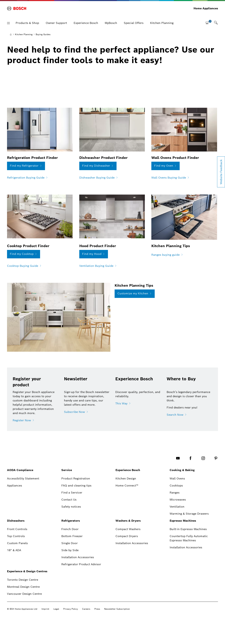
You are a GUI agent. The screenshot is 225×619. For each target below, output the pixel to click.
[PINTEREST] (216, 457)
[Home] (11, 34)
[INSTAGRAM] (203, 457)
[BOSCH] (16, 8)
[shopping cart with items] (208, 23)
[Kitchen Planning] (24, 34)
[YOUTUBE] (178, 457)
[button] (8, 23)
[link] (216, 23)
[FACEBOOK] (190, 457)
